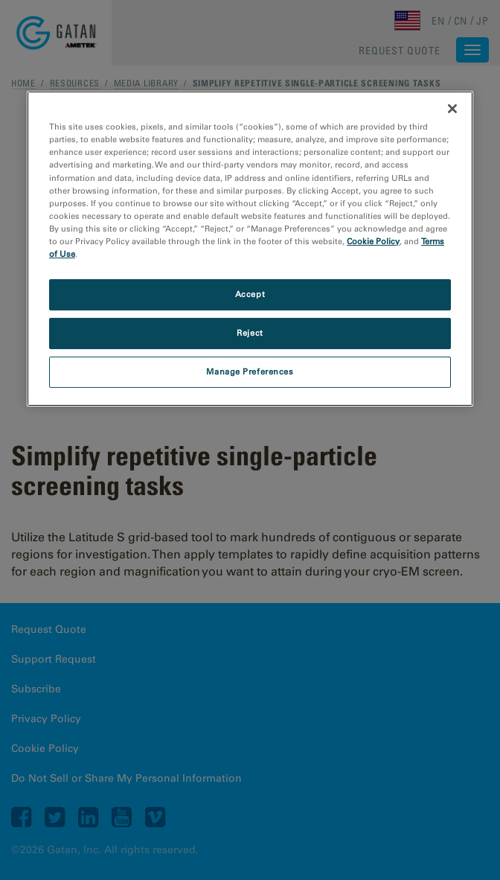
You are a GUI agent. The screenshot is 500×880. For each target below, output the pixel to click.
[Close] (452, 108)
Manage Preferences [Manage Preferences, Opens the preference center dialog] (249, 371)
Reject (250, 333)
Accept (250, 294)
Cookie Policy (373, 241)
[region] (250, 248)
